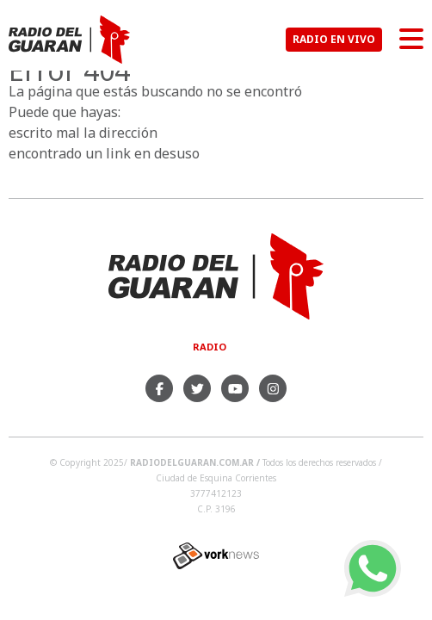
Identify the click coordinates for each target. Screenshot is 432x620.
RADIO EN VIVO (334, 39)
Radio (209, 346)
